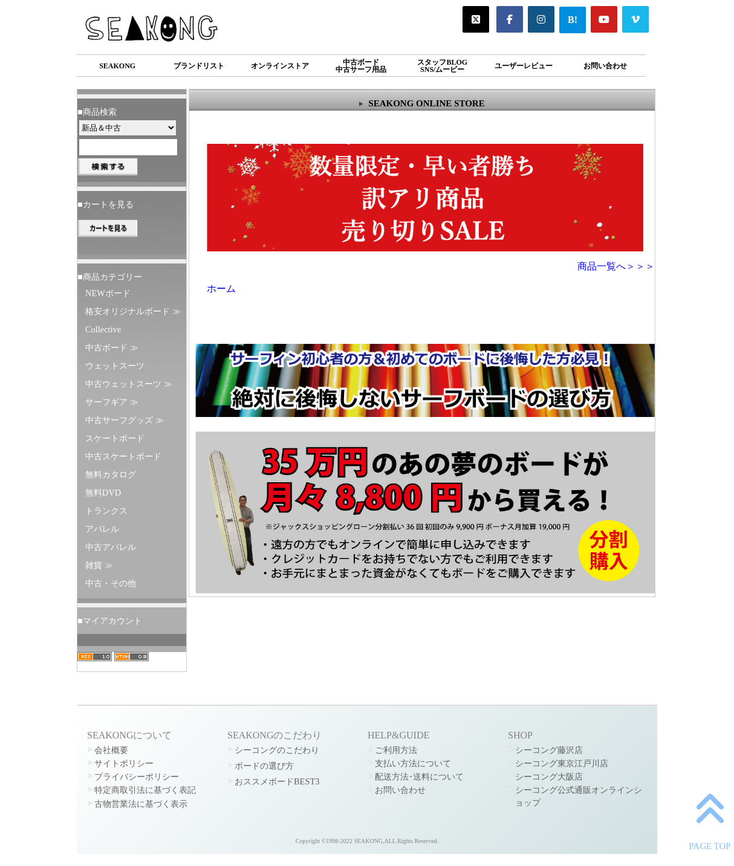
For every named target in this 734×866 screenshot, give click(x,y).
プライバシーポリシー (136, 776)
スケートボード (115, 438)
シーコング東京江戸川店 (561, 763)
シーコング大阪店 (549, 776)
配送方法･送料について (419, 776)
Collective (103, 329)
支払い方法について (413, 763)
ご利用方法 (396, 750)
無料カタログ (110, 474)
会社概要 (111, 750)
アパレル (102, 529)
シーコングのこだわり (277, 750)
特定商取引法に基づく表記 (145, 790)
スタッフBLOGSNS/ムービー (442, 66)
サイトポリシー (124, 763)
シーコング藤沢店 (549, 750)
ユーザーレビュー (524, 66)
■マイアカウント (109, 620)
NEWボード (108, 293)
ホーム (221, 288)
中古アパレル (110, 547)
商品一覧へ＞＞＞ (616, 266)
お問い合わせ (605, 66)
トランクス (106, 510)
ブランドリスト (199, 66)
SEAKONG (117, 66)
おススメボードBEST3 (277, 781)
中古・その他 (110, 583)
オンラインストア (280, 66)
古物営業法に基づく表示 (140, 804)
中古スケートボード (123, 456)
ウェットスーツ (115, 365)
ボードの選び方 (264, 766)
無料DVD (103, 492)
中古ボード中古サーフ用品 (361, 66)
